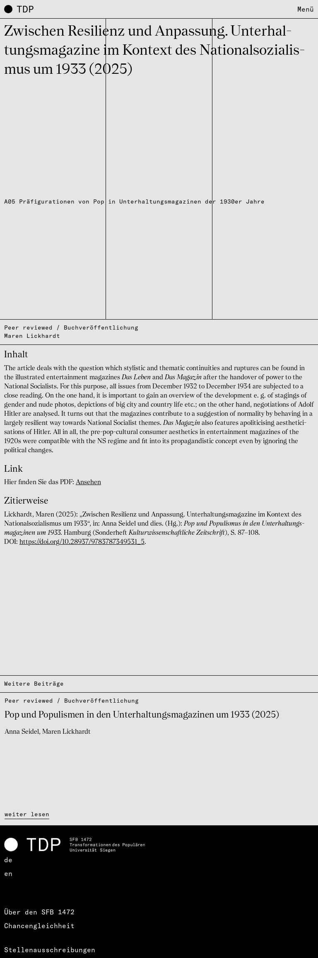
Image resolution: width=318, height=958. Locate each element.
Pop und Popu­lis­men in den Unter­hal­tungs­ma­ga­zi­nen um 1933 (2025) (142, 715)
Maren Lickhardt (32, 336)
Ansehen (88, 482)
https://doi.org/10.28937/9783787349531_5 (82, 542)
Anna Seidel (22, 732)
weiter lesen (27, 814)
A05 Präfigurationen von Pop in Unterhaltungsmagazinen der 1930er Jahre (134, 201)
